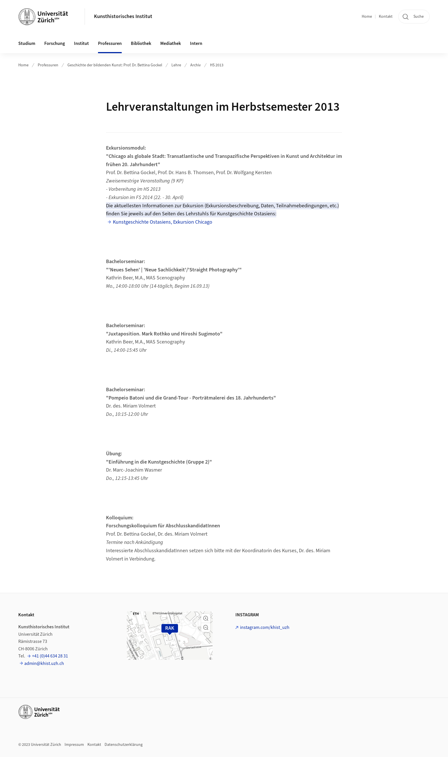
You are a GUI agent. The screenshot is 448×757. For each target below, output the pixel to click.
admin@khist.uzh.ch (44, 663)
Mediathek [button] (170, 43)
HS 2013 (216, 65)
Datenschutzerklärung (124, 745)
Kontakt (386, 16)
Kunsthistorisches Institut (123, 16)
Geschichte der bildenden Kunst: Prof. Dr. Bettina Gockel (114, 65)
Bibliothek (141, 43)
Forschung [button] (54, 43)
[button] (205, 618)
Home (367, 16)
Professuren (48, 65)
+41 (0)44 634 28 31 (50, 656)
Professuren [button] (110, 43)
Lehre (176, 65)
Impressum (74, 745)
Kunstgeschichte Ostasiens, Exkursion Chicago (162, 222)
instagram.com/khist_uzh (264, 627)
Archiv (195, 65)
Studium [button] (26, 43)
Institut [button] (81, 43)
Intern (196, 43)
